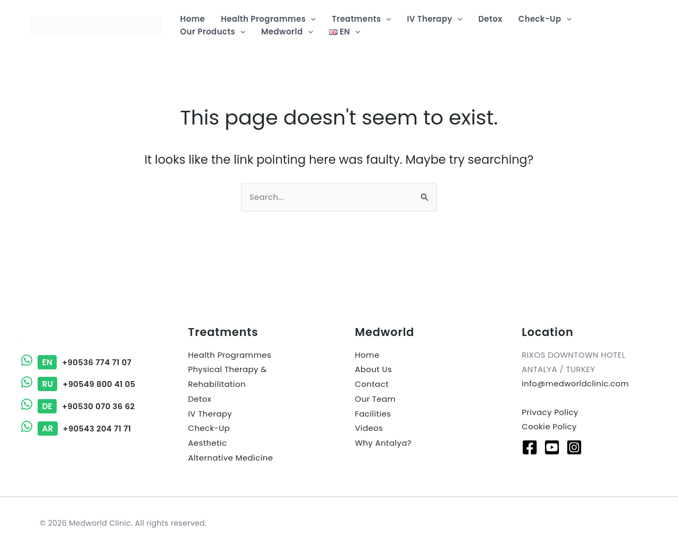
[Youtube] (552, 446)
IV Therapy (210, 412)
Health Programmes (229, 354)
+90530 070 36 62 (78, 405)
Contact (372, 383)
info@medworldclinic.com (576, 383)
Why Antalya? (383, 440)
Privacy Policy (550, 411)
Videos (369, 426)
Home (367, 354)
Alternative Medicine (230, 455)
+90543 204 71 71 (76, 427)
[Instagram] (574, 446)
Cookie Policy (549, 425)
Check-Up (209, 426)
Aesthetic (207, 440)
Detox (199, 397)
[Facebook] (530, 446)
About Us (373, 369)
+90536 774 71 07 (76, 362)
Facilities (373, 412)
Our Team (375, 397)
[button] (311, 19)
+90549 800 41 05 (78, 384)
